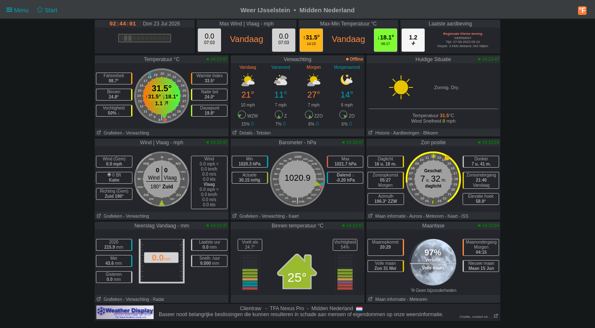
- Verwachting (136, 133)
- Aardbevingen (405, 133)
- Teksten (262, 133)
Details (242, 133)
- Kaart (292, 216)
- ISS (463, 216)
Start (47, 10)
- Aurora (414, 216)
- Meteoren (433, 216)
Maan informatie (386, 216)
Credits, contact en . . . (479, 317)
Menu (31, 10)
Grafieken (108, 133)
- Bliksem (429, 133)
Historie (378, 133)
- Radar (157, 299)
